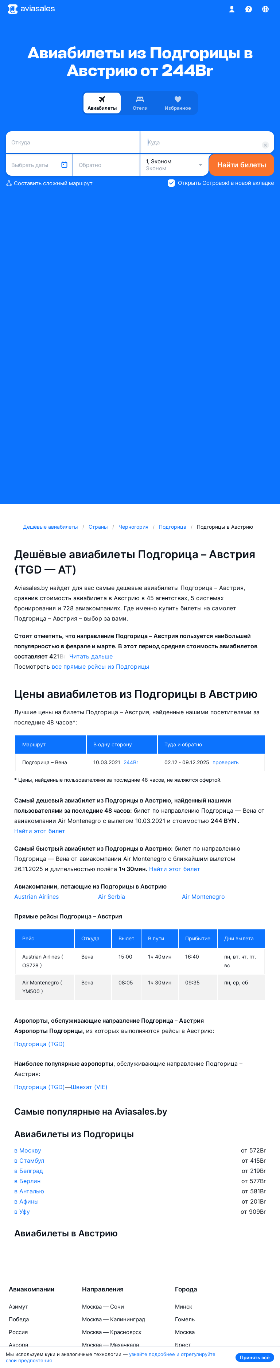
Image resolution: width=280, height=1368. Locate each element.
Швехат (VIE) (89, 1087)
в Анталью (29, 1191)
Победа (19, 1319)
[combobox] (73, 142)
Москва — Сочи (103, 1306)
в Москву (27, 1150)
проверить (226, 762)
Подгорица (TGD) (39, 1044)
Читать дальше (91, 656)
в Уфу (22, 1211)
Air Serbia (111, 896)
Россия (18, 1332)
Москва (185, 1332)
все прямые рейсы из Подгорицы (100, 666)
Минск (183, 1306)
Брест (183, 1344)
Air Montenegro (203, 896)
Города (186, 1289)
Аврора (18, 1344)
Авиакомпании (31, 1289)
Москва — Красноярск (111, 1332)
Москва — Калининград (113, 1319)
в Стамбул (29, 1160)
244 (131, 762)
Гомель (185, 1319)
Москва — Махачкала (110, 1344)
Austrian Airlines (36, 896)
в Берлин (27, 1181)
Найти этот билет (39, 831)
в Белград (28, 1170)
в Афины (26, 1201)
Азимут (18, 1306)
